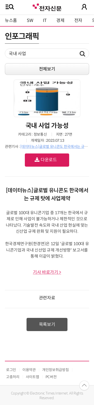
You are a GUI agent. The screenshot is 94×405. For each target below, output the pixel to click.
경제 (60, 20)
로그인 (11, 369)
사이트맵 (32, 377)
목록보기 (47, 324)
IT (45, 20)
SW (30, 20)
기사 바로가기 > (47, 272)
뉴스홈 (11, 20)
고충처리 (12, 377)
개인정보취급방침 (55, 369)
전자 (78, 20)
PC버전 (51, 377)
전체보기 (47, 69)
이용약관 (29, 369)
